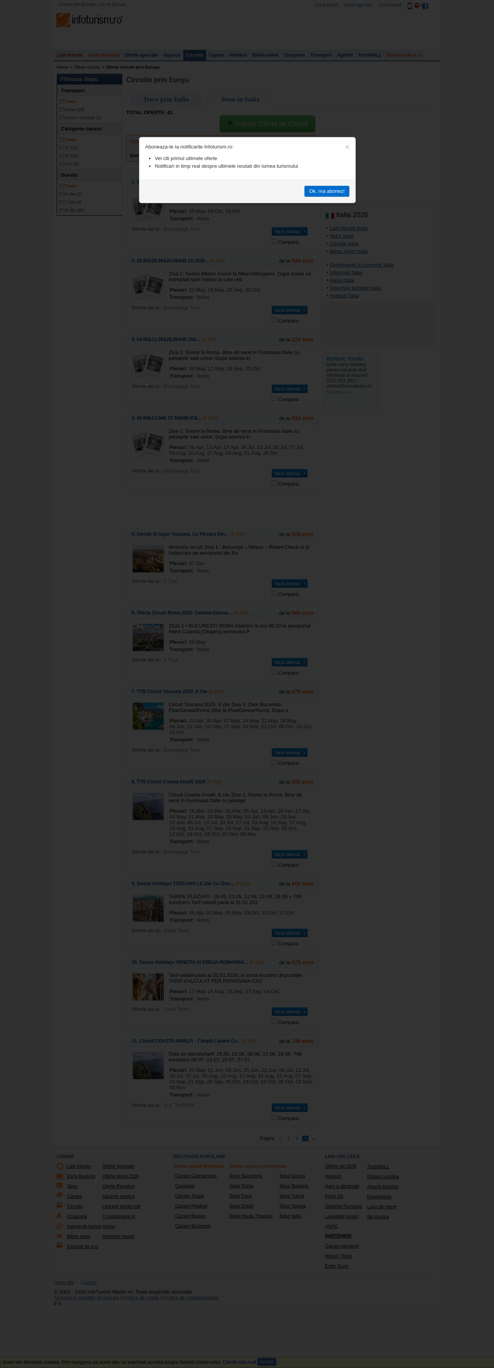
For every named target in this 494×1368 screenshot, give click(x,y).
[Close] (347, 147)
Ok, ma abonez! (327, 191)
